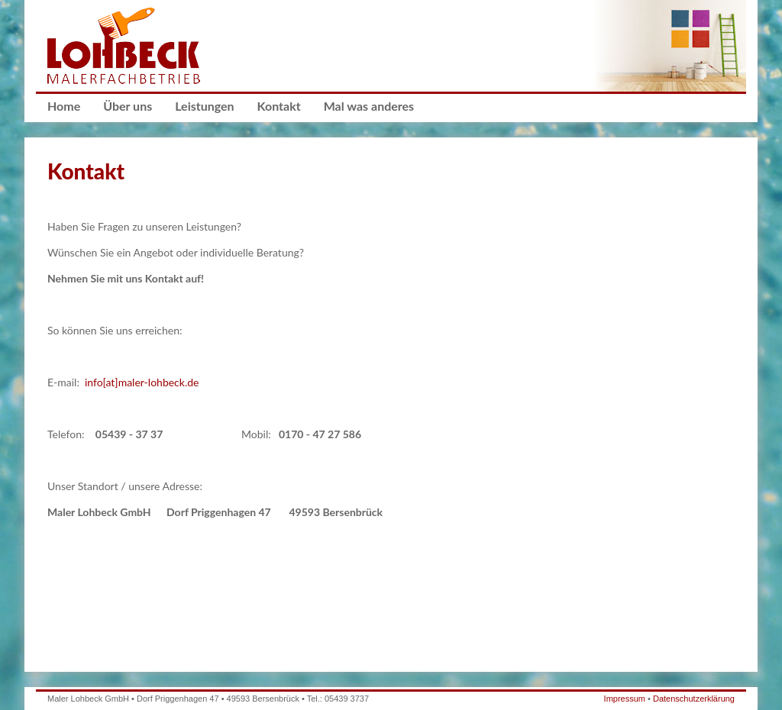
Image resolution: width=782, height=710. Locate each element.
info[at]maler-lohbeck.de (142, 382)
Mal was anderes (369, 105)
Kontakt (279, 105)
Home (63, 105)
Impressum (624, 698)
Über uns (127, 105)
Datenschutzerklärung (694, 698)
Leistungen (204, 105)
